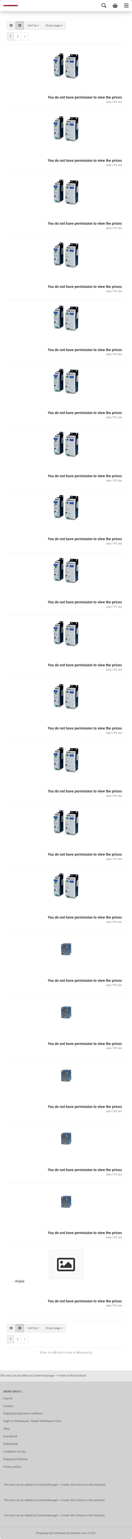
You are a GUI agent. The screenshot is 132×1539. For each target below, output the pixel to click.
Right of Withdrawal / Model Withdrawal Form (32, 1421)
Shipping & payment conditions (23, 1413)
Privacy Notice (12, 1466)
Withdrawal (10, 1444)
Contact (8, 1406)
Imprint (7, 1398)
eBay (6, 1428)
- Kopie (19, 1281)
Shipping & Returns (15, 1459)
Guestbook (10, 1436)
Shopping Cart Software (51, 1533)
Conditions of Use (14, 1451)
